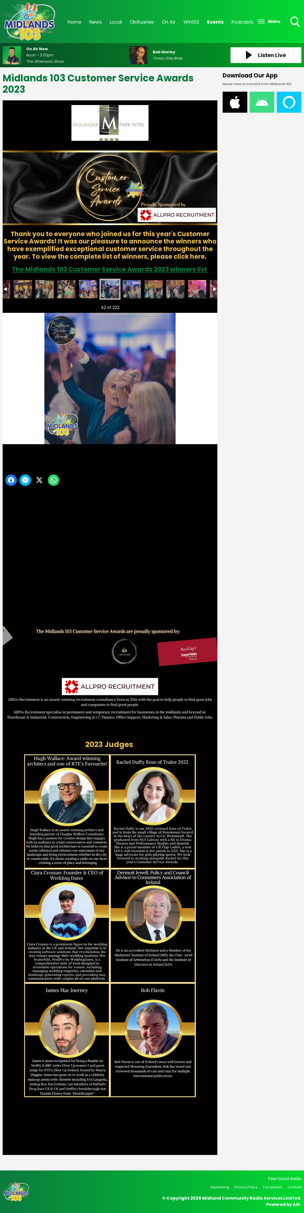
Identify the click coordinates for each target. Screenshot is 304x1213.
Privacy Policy (246, 1187)
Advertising (219, 1187)
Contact (294, 1187)
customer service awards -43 (44, 289)
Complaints (272, 1187)
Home (74, 22)
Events (215, 22)
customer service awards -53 (197, 289)
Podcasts (243, 22)
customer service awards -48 (110, 289)
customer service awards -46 (88, 289)
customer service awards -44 (23, 289)
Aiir (296, 1204)
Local (116, 22)
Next (205, 306)
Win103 (191, 22)
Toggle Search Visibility (295, 22)
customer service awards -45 (66, 289)
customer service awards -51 (153, 289)
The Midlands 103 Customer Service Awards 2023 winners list (110, 269)
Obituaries (142, 22)
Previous (13, 306)
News (95, 22)
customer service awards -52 (175, 289)
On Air (169, 22)
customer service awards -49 (132, 289)
